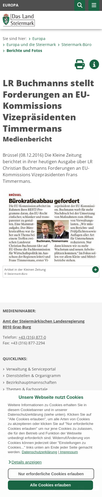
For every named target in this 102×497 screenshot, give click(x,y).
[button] (25, 462)
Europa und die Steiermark (29, 44)
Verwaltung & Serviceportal (31, 369)
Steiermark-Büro (74, 44)
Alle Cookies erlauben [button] (50, 485)
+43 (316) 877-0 (32, 337)
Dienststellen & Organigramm (33, 375)
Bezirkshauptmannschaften (31, 382)
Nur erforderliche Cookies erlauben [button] (51, 474)
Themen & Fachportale (27, 389)
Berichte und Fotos (22, 50)
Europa (37, 38)
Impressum (69, 452)
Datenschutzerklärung (39, 452)
